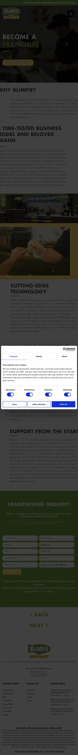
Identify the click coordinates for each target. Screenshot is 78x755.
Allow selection (39, 404)
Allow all (63, 404)
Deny (14, 404)
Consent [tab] (13, 356)
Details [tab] (39, 356)
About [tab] (64, 356)
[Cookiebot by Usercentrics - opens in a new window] (64, 349)
